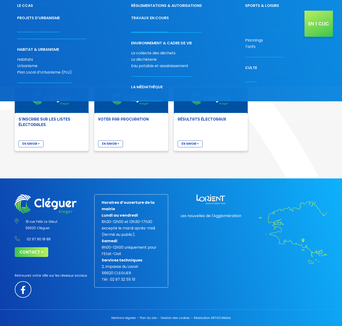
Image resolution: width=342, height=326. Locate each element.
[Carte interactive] (266, 5)
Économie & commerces (128, 21)
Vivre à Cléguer (189, 21)
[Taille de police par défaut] (305, 4)
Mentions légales (123, 318)
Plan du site (148, 318)
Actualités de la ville (287, 21)
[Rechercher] (279, 5)
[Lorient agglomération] (210, 199)
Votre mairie (100, 21)
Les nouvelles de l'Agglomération (210, 216)
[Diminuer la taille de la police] (299, 4)
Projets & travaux (218, 21)
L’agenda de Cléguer (252, 21)
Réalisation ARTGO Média (212, 318)
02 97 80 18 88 (222, 5)
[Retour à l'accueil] (43, 22)
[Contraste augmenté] (294, 4)
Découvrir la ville (161, 21)
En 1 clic (318, 23)
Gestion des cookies (175, 318)
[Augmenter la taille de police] (311, 4)
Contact (249, 5)
